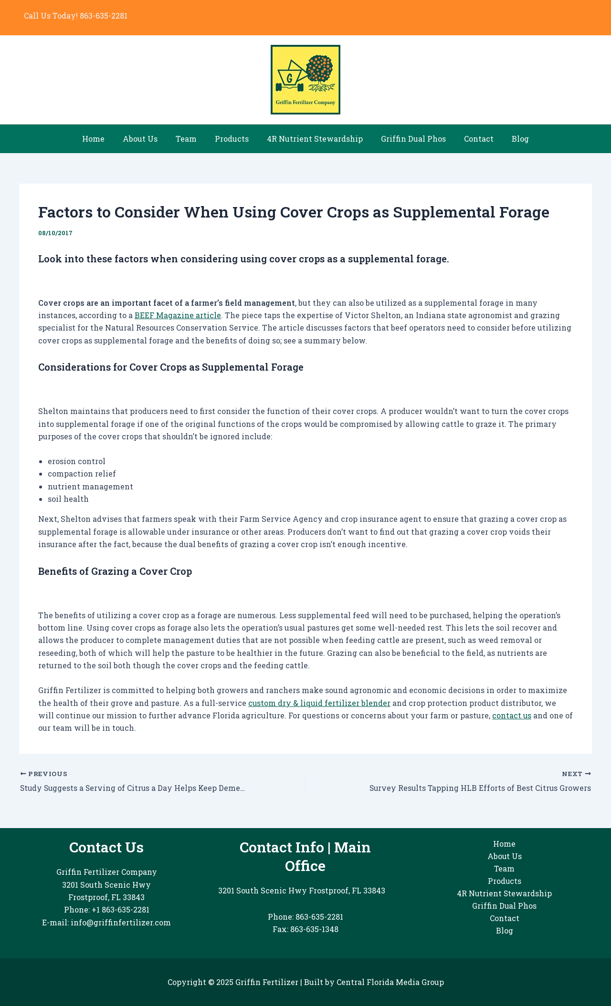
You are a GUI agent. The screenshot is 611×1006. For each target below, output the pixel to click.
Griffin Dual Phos (409, 139)
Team (190, 139)
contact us (512, 715)
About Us (147, 139)
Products (233, 139)
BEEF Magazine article (178, 315)
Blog (510, 139)
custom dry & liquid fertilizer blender (319, 703)
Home (103, 139)
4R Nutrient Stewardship (313, 139)
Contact (471, 139)
